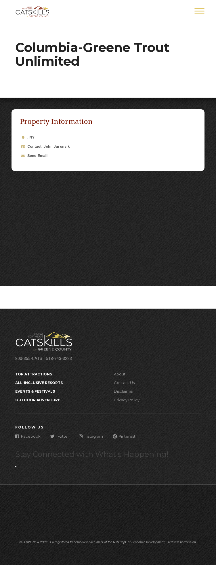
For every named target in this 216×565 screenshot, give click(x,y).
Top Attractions (33, 374)
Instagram (91, 436)
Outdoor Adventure (37, 400)
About (119, 374)
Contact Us (124, 382)
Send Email (37, 155)
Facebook (28, 436)
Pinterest (124, 436)
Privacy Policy (126, 400)
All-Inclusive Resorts (39, 383)
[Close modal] (15, 466)
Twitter (59, 436)
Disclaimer (124, 391)
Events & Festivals (35, 391)
